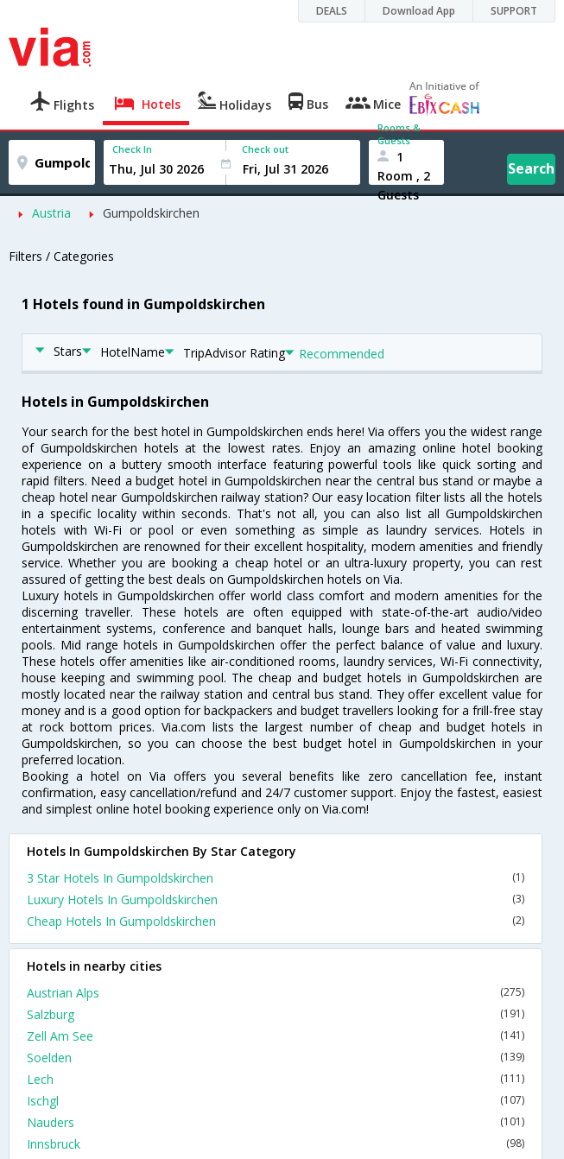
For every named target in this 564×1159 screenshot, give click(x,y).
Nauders (275, 1122)
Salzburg (275, 1014)
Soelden (275, 1057)
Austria (51, 213)
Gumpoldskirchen (151, 213)
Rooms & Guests (399, 134)
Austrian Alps (275, 993)
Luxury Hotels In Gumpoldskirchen (275, 899)
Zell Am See (275, 1036)
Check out (265, 148)
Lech (275, 1079)
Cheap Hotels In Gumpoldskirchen (275, 921)
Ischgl (275, 1100)
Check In (132, 148)
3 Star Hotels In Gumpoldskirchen (275, 878)
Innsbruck (275, 1144)
